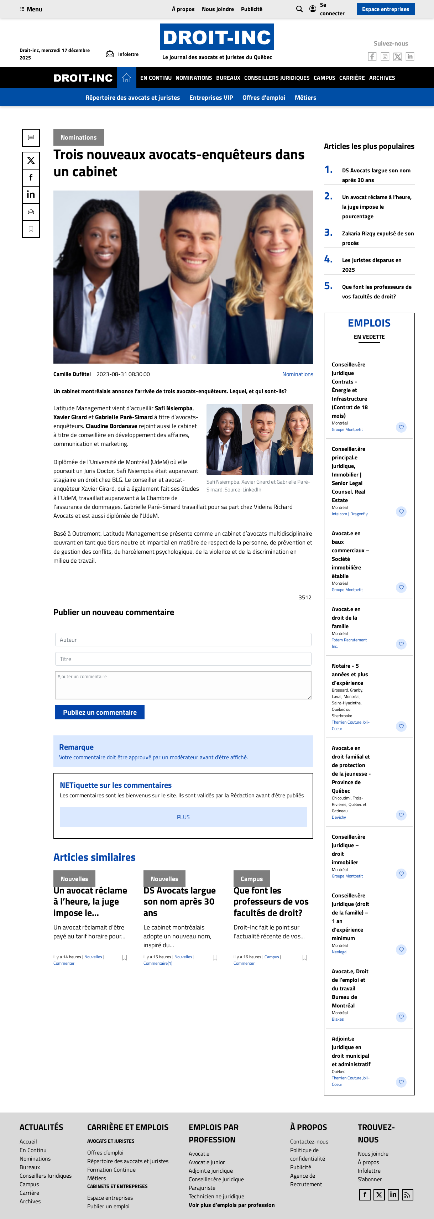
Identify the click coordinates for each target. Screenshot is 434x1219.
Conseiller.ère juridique (216, 1179)
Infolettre (369, 1170)
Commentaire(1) (157, 963)
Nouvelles (93, 956)
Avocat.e (199, 1153)
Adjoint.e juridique (211, 1170)
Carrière (352, 77)
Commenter (63, 963)
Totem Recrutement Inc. (349, 643)
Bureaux (228, 77)
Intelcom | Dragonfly (350, 513)
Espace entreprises (385, 9)
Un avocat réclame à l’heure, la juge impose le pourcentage (377, 206)
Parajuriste (202, 1187)
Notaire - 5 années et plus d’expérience (350, 674)
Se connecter (327, 8)
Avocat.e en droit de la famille (346, 617)
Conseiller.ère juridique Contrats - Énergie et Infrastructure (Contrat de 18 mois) (350, 390)
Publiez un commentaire (100, 712)
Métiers (306, 97)
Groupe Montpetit (347, 429)
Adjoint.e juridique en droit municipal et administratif (351, 1051)
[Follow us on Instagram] (385, 56)
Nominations (194, 77)
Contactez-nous (309, 1141)
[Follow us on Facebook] (372, 56)
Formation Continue (111, 1169)
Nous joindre (218, 9)
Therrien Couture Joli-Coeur (351, 725)
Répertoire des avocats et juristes (132, 97)
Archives (382, 77)
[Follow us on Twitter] (397, 56)
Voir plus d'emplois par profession (232, 1204)
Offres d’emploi (105, 1152)
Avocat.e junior (207, 1162)
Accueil (28, 1141)
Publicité (251, 9)
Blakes (338, 1019)
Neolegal (339, 951)
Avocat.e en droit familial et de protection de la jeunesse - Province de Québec (351, 769)
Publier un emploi (108, 1206)
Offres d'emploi (264, 97)
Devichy (339, 817)
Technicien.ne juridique (216, 1196)
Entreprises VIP (211, 97)
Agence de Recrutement (306, 1179)
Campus (324, 77)
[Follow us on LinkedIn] (410, 56)
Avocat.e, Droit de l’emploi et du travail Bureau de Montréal (350, 988)
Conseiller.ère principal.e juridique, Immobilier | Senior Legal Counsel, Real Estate (348, 474)
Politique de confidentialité (307, 1154)
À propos (183, 9)
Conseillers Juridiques (277, 77)
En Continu (156, 77)
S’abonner (370, 1179)
